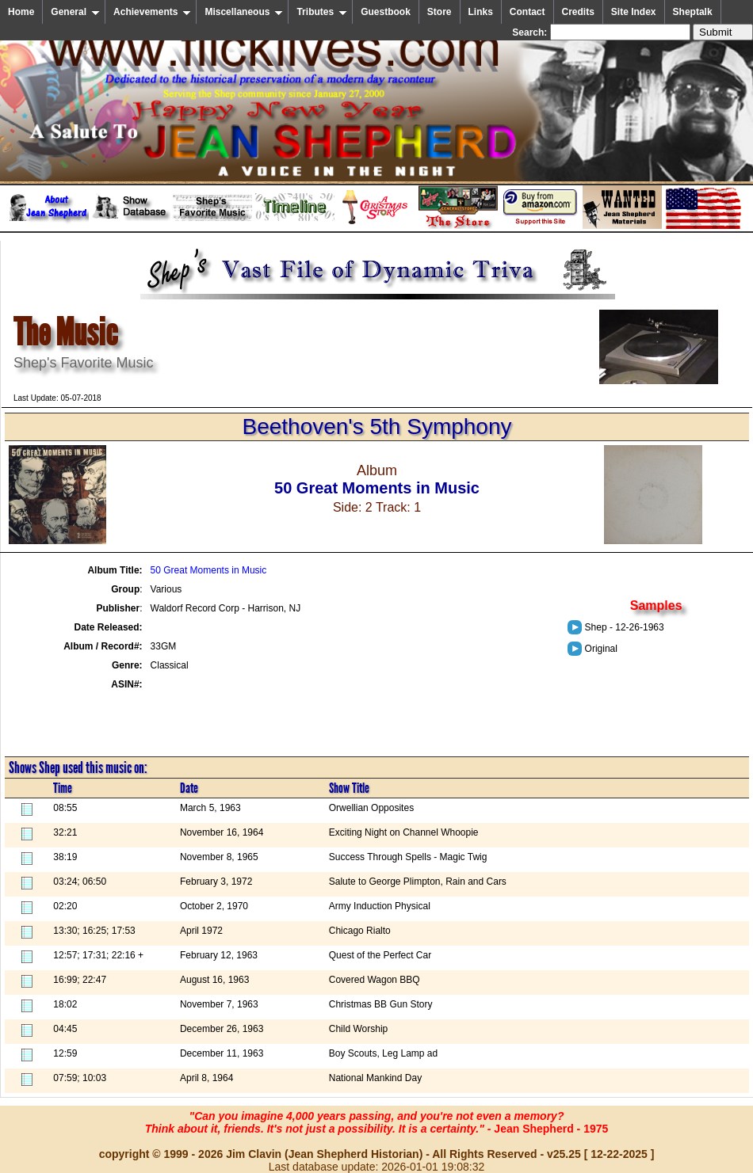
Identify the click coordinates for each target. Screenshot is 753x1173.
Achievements (152, 11)
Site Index (633, 11)
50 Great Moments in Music (209, 570)
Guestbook (386, 11)
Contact (527, 11)
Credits (578, 11)
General (75, 11)
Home (21, 11)
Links (480, 11)
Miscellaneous (243, 11)
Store (439, 11)
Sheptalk (693, 11)
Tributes (321, 11)
